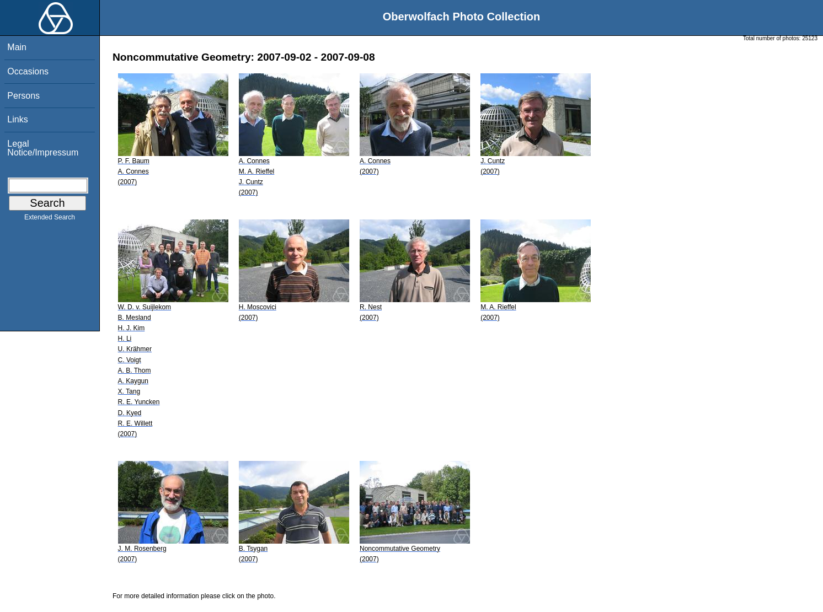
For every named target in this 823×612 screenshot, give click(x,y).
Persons (23, 95)
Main (16, 47)
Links (17, 119)
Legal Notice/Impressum (42, 148)
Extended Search (49, 219)
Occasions (28, 71)
